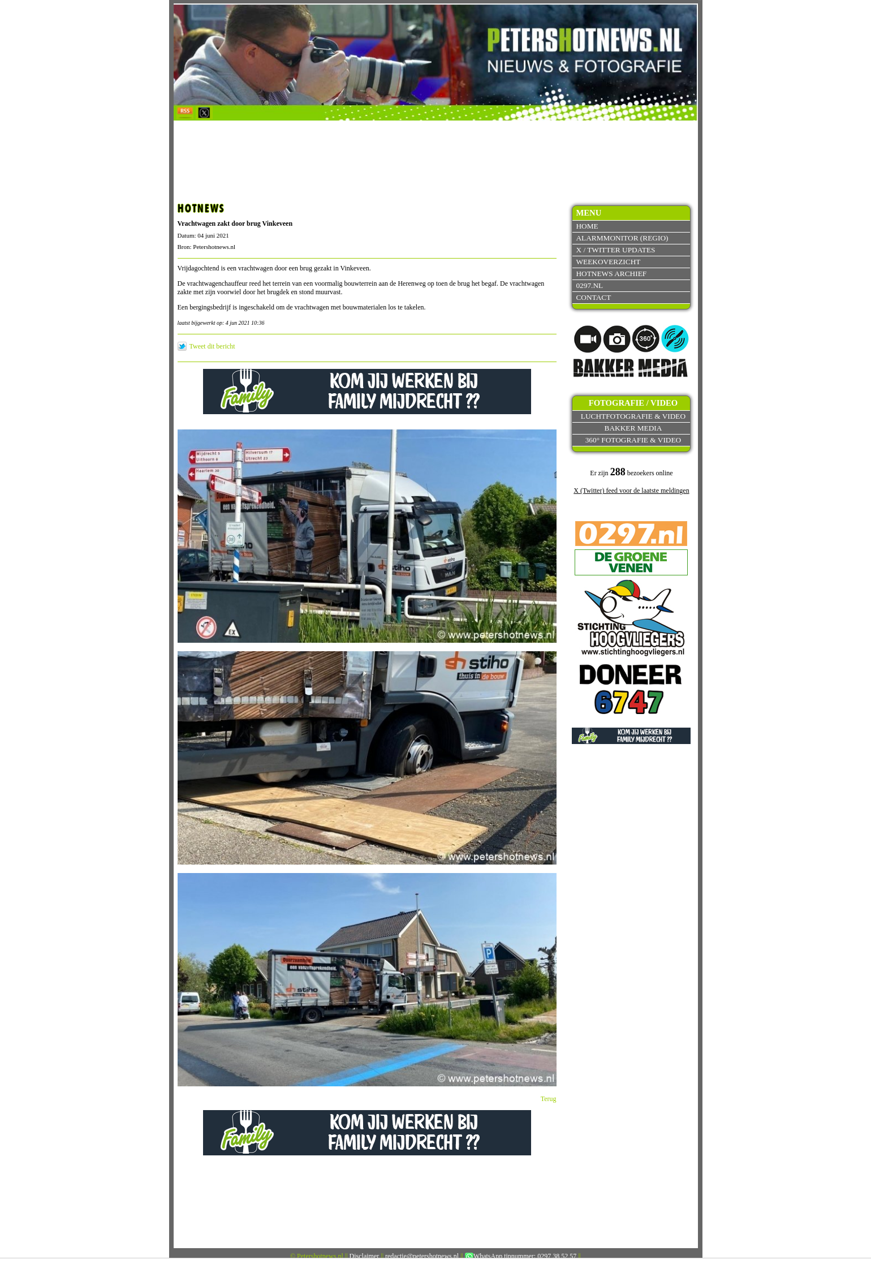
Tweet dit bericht (212, 346)
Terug (549, 1099)
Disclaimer (365, 1256)
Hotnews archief (611, 273)
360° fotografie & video (633, 440)
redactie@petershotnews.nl (422, 1256)
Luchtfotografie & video (633, 416)
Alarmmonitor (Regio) (622, 238)
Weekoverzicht (608, 261)
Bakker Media (633, 428)
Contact (593, 297)
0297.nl (589, 285)
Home (587, 226)
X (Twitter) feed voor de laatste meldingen (631, 491)
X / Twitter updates (615, 250)
